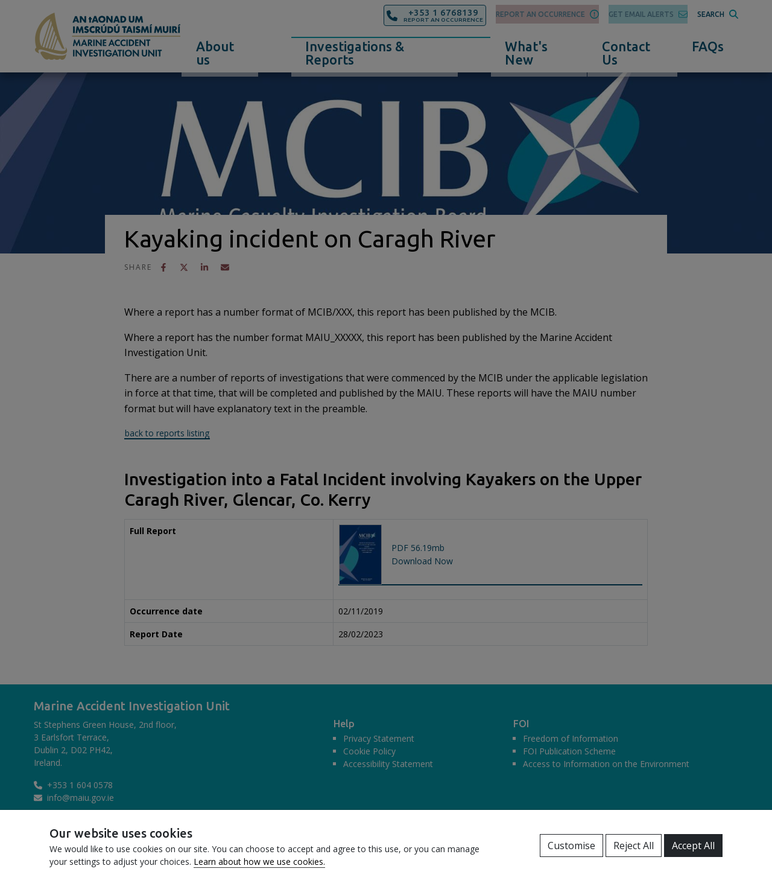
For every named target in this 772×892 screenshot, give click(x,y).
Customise (571, 845)
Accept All (693, 845)
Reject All (633, 845)
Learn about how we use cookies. (259, 861)
